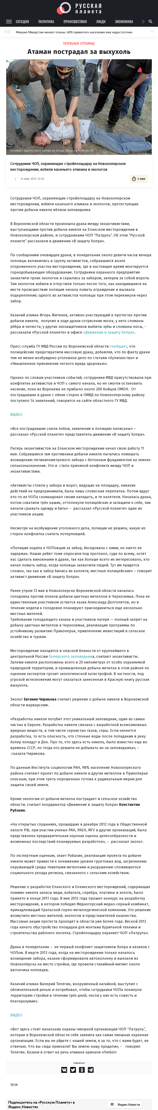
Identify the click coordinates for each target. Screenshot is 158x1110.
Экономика (124, 21)
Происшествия (75, 21)
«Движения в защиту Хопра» (108, 332)
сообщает (118, 346)
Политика (46, 21)
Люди (101, 21)
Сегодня (22, 21)
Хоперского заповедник (70, 656)
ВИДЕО (16, 414)
